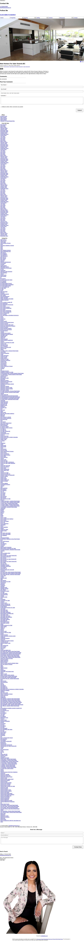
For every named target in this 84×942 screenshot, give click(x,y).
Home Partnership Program (7, 451)
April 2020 (2, 207)
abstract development (5, 262)
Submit (80, 110)
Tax (1, 707)
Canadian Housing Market (6, 334)
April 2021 (2, 193)
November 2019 (4, 212)
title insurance (3, 739)
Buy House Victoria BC (5, 311)
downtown (2, 385)
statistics (2, 691)
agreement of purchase (6, 268)
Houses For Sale (4, 472)
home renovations (4, 453)
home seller (3, 456)
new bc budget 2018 (5, 553)
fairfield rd (2, 406)
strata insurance (4, 695)
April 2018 (2, 231)
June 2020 (2, 205)
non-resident (3, 567)
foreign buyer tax (4, 436)
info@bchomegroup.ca (5, 7)
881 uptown (3, 258)
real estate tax (3, 620)
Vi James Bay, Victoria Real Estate (8, 763)
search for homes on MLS (6, 658)
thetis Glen (3, 733)
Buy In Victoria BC (4, 313)
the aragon (3, 723)
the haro (2, 724)
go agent (2, 440)
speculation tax (4, 688)
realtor (1, 624)
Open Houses (3, 118)
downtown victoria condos (6, 388)
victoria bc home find (5, 775)
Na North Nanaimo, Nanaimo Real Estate (10, 549)
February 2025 (3, 142)
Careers (51, 17)
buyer (1, 316)
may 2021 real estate (5, 534)
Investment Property (5, 484)
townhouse (3, 742)
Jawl (1, 486)
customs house (4, 375)
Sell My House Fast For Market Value (9, 663)
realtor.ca (2, 627)
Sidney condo (3, 673)
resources (2, 639)
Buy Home (2, 309)
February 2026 (3, 128)
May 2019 (2, 219)
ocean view (3, 575)
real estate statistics (5, 619)
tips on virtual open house (6, 737)
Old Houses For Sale (5, 581)
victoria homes (3, 781)
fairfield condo (3, 405)
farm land (2, 410)
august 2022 (3, 275)
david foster (3, 376)
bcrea (1, 290)
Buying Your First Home (6, 329)
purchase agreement (5, 605)
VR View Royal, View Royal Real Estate (9, 808)
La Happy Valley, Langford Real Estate (9, 504)
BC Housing (3, 281)
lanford (2, 510)
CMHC (2, 349)
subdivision (3, 697)
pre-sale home (3, 593)
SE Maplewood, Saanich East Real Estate (10, 653)
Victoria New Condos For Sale (7, 786)
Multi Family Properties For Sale (8, 548)
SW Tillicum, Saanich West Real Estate (9, 705)
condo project (3, 358)
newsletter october (4, 565)
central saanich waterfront (6, 340)
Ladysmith (2, 508)
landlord (2, 509)
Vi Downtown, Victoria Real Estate (8, 760)
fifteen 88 (2, 414)
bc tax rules (3, 288)
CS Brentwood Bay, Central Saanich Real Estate (12, 373)
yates (1, 821)
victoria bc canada (4, 774)
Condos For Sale (4, 359)
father (1, 411)
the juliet (2, 727)
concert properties (4, 353)
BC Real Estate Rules (5, 285)
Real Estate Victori (4, 621)
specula (2, 684)
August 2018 (3, 226)
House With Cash (4, 470)
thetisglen (2, 734)
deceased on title (4, 378)
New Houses (3, 560)
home (1, 447)
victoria (2, 770)
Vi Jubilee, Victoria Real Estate (7, 765)
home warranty (4, 457)
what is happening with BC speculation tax (10, 820)
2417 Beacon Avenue (5, 250)
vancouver (2, 756)
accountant (3, 263)
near (1, 552)
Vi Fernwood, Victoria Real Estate (8, 762)
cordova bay (3, 361)
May (1, 531)
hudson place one (4, 479)
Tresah (2, 747)
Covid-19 (2, 367)
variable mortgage (4, 757)
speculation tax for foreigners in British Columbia (12, 689)
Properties (12, 17)
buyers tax (2, 318)
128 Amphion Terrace (5, 243)
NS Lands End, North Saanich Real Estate (10, 573)
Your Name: (4, 84)
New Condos (3, 554)
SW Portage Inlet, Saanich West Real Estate (11, 702)
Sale (1, 644)
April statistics (3, 272)
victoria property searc (5, 789)
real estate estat (4, 611)
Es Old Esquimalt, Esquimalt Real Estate (10, 397)
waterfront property (4, 817)
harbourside (3, 446)
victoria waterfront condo (6, 800)
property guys (3, 602)
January (2, 485)
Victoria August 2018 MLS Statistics (8, 772)
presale (2, 595)
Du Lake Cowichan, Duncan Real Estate (10, 391)
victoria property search (6, 791)
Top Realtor (3, 740)
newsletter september (5, 566)
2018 (1, 244)
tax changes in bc (4, 710)
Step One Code (4, 692)
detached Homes (4, 380)
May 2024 (2, 153)
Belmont (2, 292)
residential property (5, 638)
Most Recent (3, 124)
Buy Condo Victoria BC (5, 308)
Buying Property (4, 327)
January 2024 (3, 157)
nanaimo (2, 550)
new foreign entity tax (5, 556)
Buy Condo (3, 305)
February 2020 (3, 209)
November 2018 (4, 222)
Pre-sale (2, 592)
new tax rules (3, 563)
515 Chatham (3, 253)
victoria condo (3, 778)
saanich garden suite (5, 643)
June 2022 (2, 180)
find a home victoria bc (5, 418)
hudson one (3, 477)
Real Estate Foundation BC (7, 613)
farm (1, 408)
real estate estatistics (5, 612)
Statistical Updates (4, 690)
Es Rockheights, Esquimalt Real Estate (9, 398)
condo (1, 354)
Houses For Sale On (5, 473)
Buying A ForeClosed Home (7, 322)
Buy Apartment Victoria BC (6, 304)
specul (1, 683)
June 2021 (2, 191)
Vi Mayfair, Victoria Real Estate (7, 766)
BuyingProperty (4, 330)
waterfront (2, 814)
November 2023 (4, 160)
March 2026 (3, 127)
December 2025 (4, 130)
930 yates (2, 259)
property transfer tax (5, 604)
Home (2, 17)
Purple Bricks (3, 606)
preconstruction (4, 594)
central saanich (4, 339)
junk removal (3, 496)
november (2, 571)
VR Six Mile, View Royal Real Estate (9, 807)
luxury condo (3, 517)
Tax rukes (2, 714)
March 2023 (3, 169)
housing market (4, 476)
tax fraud (2, 711)
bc (0, 277)
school (1, 649)
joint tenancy (3, 489)
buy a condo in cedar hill (6, 302)
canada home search (5, 333)
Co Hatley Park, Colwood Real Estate (9, 350)
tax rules (2, 715)
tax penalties (3, 712)
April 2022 (2, 182)
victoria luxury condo (5, 785)
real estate (2, 608)
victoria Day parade (5, 780)
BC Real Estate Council (6, 283)
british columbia (4, 297)
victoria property (4, 788)
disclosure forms (4, 382)
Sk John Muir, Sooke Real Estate (8, 677)
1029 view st (3, 239)
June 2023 (2, 166)
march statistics (4, 527)
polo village (3, 589)
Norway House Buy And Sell (7, 569)
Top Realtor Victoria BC (6, 741)
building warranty (4, 300)
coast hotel (3, 352)
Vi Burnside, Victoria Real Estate (8, 759)
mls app (2, 542)
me (1, 536)
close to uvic (3, 348)
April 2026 (2, 125)
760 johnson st (3, 256)
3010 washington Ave (5, 251)
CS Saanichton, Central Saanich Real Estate (11, 374)
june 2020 (2, 494)
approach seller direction (6, 271)
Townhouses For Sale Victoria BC (8, 746)
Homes (2, 458)
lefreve (2, 513)
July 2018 (2, 227)
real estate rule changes (6, 617)
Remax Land (3, 631)
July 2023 (2, 165)
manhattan (2, 524)
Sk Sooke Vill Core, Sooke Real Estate (9, 678)
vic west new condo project (6, 768)
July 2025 (2, 136)
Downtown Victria (4, 389)
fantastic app (3, 407)
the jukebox (3, 726)
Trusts (1, 750)
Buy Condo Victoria (5, 307)
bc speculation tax (4, 287)
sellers (1, 666)
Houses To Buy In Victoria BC (7, 475)
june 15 (2, 491)
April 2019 (2, 220)
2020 (1, 246)
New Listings (3, 117)
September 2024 (4, 148)
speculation (3, 685)
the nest (2, 730)
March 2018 (3, 232)
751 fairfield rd (3, 255)
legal (1, 514)
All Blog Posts (3, 116)
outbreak (2, 584)
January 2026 (3, 129)
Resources (62, 17)
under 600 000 (3, 754)
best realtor (3, 295)
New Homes (6, 66)
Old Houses (3, 580)
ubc (1, 753)
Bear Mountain (3, 291)
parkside (2, 586)
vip (1, 802)
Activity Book (3, 265)
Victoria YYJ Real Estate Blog (7, 121)
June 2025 (2, 137)
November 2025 (4, 131)
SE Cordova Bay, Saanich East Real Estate (10, 652)
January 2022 (3, 186)
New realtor (3, 562)
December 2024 (4, 144)
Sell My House (3, 662)
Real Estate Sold (4, 618)
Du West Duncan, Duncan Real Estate (9, 392)
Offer (1, 579)
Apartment (2, 270)
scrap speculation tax (5, 650)
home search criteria (5, 455)
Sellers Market (3, 668)
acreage (2, 264)
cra (1, 369)
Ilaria (1, 482)
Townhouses (3, 743)
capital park (3, 336)
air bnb (2, 269)
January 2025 (3, 143)
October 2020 (3, 200)
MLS (1, 540)
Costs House (3, 365)
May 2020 (2, 206)
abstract (2, 260)
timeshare (2, 735)
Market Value (3, 530)
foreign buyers (3, 438)
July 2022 (2, 179)
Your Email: (3, 89)
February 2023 (3, 170)
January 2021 (3, 196)
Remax (2, 630)
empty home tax (4, 394)
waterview (2, 818)
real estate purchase (5, 615)
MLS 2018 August (4, 541)
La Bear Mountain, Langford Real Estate (10, 501)
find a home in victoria (5, 417)
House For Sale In (4, 466)
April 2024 (2, 154)
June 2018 (2, 228)
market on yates (4, 529)
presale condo (3, 597)
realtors (2, 628)
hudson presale (4, 481)
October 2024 (3, 147)
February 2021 (3, 195)
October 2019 (3, 213)
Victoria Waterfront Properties (7, 801)
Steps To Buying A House (6, 694)
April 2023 (2, 168)
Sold (1, 679)
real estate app (4, 610)
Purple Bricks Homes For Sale (7, 607)
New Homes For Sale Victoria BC (16, 66)
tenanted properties (5, 721)
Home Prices (3, 452)
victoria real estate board (6, 793)
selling (1, 669)
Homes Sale (3, 459)
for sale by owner (4, 426)
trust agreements (4, 749)
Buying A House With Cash (6, 324)
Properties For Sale (5, 600)
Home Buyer (3, 449)
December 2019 (4, 211)
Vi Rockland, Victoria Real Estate (8, 767)
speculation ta (3, 686)
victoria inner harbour (5, 783)
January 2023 (3, 172)
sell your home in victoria (6, 664)
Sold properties (4, 682)
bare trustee (3, 276)
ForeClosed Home (4, 433)
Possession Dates (4, 591)
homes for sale (3, 460)
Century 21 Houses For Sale (7, 342)
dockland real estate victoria (7, 384)
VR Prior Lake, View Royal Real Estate (9, 806)
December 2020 (4, 198)
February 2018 (3, 233)
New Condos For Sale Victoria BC (8, 555)
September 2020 (4, 201)
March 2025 (3, 141)
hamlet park (3, 445)
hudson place (3, 478)
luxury (1, 516)
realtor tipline (3, 626)
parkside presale (4, 588)
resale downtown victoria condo (8, 636)
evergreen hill (3, 404)
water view (2, 813)
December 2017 (4, 235)
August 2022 (3, 178)
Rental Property (4, 634)
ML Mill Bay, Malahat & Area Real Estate (10, 539)
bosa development (4, 296)
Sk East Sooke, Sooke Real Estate (8, 676)
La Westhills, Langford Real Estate (8, 507)
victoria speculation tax (5, 795)
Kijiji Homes (3, 497)
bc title (1, 289)
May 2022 (2, 181)
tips (1, 736)
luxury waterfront (4, 523)
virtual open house (4, 804)
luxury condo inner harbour (6, 518)
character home (4, 345)
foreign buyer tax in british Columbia (9, 437)
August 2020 (3, 202)
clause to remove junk (5, 347)
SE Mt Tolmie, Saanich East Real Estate (10, 656)
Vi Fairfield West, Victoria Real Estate (9, 761)
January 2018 (3, 234)
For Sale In (3, 429)
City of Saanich (4, 346)
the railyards (3, 731)
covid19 (2, 368)
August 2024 (3, 149)
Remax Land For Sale (5, 632)
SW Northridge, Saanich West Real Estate (10, 701)
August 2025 (3, 135)
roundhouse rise (4, 641)
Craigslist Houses (4, 371)
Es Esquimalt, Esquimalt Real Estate (9, 395)
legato (1, 515)
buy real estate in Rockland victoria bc (9, 315)
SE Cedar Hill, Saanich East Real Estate (10, 651)
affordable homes (4, 266)
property (2, 601)
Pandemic (2, 585)
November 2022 (4, 174)
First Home (3, 421)
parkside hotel (3, 587)
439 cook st (3, 252)
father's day (3, 412)
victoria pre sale (4, 787)
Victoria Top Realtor (5, 796)
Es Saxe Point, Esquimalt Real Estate (9, 399)
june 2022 (2, 495)
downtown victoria (4, 386)
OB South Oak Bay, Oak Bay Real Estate (10, 574)
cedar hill (2, 337)
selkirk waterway (4, 660)
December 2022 (4, 173)
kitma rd (2, 500)
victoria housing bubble (5, 782)
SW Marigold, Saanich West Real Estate (10, 699)
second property (4, 659)
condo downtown (4, 355)
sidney (1, 672)
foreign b (2, 434)
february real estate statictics (7, 413)
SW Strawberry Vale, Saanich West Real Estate (11, 704)
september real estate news (7, 671)
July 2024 (2, 150)
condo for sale (3, 356)
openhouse (3, 582)
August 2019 (3, 215)
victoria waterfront (4, 799)
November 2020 (4, 199)
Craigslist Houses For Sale (6, 372)
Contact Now (78, 847)
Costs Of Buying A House (6, 366)
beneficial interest (4, 294)
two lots (2, 752)
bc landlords (3, 282)
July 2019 (2, 217)
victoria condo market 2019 (6, 779)
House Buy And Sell (5, 465)
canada (2, 331)
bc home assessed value (6, 279)
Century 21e (3, 343)
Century (2, 341)
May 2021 (2, 192)
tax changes (3, 709)
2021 (1, 247)
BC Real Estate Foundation (7, 284)
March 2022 (3, 183)
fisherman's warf (4, 424)
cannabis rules (3, 335)
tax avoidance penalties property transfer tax (11, 708)
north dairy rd (3, 568)
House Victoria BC (4, 469)
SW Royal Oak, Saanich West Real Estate (10, 703)
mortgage (2, 544)
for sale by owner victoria (6, 427)
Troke (1, 748)
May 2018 (2, 230)
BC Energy (3, 278)
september (2, 670)
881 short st (3, 257)
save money (3, 646)
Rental (1, 633)
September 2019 (4, 214)
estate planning (4, 402)
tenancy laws (3, 720)
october (2, 576)
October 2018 (3, 224)
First (1, 420)
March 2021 (3, 194)
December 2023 (4, 159)
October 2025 (3, 133)
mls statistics (3, 543)
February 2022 (3, 185)
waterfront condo (4, 815)
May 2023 (2, 167)
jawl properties (3, 488)
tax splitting (3, 716)
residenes (2, 637)
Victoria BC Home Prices (6, 776)
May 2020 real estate (5, 533)
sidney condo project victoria (7, 675)
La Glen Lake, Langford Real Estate (9, 503)
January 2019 (3, 221)
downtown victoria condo (6, 387)
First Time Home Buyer (5, 423)
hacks (1, 444)
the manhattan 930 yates (6, 729)
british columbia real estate (6, 298)
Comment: (3, 95)
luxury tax (2, 522)
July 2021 (2, 189)
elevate (2, 393)
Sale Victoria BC (26, 66)
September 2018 (4, 225)
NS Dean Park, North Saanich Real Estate (10, 572)
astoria (2, 274)
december (2, 379)
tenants (2, 722)
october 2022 (3, 578)
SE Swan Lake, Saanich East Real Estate (10, 657)
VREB (1, 810)
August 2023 (3, 163)
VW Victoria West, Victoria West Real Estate (11, 812)
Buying (26, 17)
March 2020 (3, 208)
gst (1, 442)
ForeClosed (3, 432)
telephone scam (4, 717)
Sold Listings (3, 119)
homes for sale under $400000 (7, 463)
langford (2, 511)
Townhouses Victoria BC (6, 744)
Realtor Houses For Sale (6, 625)
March (1, 526)
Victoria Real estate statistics (7, 794)
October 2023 (3, 161)
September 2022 (4, 176)
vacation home (3, 755)
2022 (1, 249)
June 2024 (2, 151)
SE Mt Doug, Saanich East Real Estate (9, 655)
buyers (2, 317)
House (1, 464)
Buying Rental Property (6, 328)
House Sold (3, 468)
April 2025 (2, 140)
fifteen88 (2, 415)
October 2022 (3, 175)
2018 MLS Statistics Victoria (7, 245)
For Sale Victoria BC (5, 431)
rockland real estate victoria (7, 640)
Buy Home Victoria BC (5, 310)
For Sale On (3, 430)
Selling (38, 17)
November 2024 (4, 146)
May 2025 (2, 138)
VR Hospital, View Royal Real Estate (9, 805)
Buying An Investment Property (7, 326)
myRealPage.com (44, 935)
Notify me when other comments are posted (12, 106)
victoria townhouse (4, 798)
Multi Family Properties (5, 547)
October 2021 (3, 187)
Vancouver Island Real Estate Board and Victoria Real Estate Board (50, 939)
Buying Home (3, 321)
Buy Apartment (3, 303)
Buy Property (3, 314)
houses (2, 471)
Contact (76, 17)
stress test (2, 696)
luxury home (3, 520)
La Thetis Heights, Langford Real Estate (10, 505)
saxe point (2, 647)
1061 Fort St (3, 240)
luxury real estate (4, 521)
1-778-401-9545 (4, 6)
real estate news (4, 614)
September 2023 (4, 162)
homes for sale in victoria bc (7, 462)
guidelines (2, 443)
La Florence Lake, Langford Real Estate (9, 502)
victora (2, 769)
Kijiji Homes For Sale (5, 498)
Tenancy (2, 718)
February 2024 (3, 156)
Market (2, 528)
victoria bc (2, 773)
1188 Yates (3, 242)
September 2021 (4, 188)
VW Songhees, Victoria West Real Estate (10, 811)
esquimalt (2, 400)
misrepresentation (4, 537)
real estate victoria (4, 623)
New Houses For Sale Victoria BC (8, 561)
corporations (3, 363)
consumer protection (5, 360)
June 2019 (2, 218)
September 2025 (4, 134)
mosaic (2, 546)
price (1, 598)
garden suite (3, 439)
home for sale (3, 450)
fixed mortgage (4, 425)
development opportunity (6, 381)
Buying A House (4, 323)
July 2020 (2, 204)
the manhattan (3, 728)
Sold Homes (3, 681)
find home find (3, 419)
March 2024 (3, 155)
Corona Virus (3, 362)
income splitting (4, 483)
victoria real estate (4, 792)
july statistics (3, 490)
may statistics (3, 535)
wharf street (3, 819)
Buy (1, 301)
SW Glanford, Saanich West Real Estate (10, 698)
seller (1, 665)
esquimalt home (4, 401)
